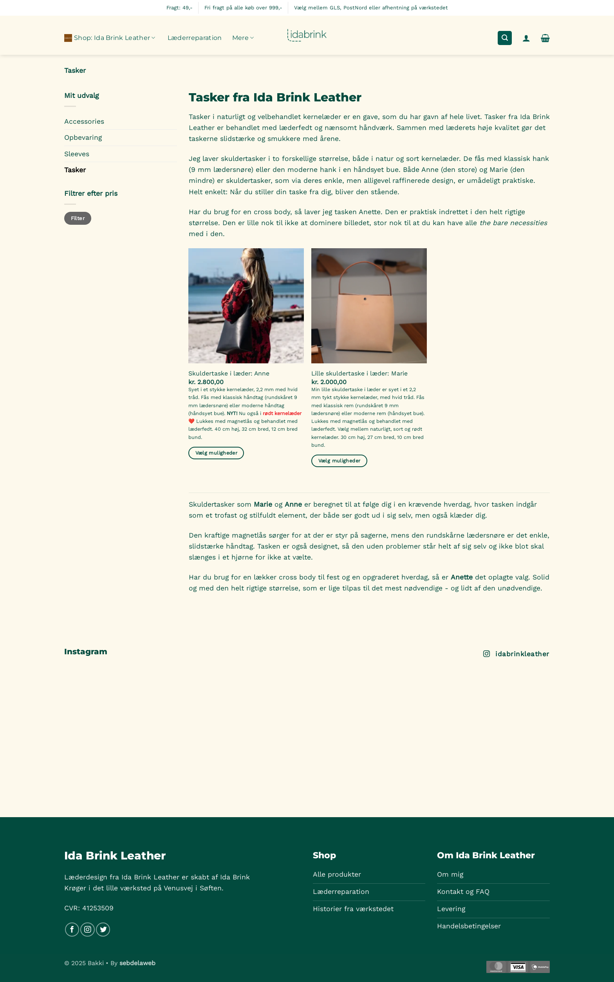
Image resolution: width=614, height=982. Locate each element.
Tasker (75, 170)
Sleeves (76, 154)
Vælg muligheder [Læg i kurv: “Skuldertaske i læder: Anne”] (216, 453)
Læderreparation (195, 38)
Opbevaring (83, 137)
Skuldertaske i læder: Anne (228, 373)
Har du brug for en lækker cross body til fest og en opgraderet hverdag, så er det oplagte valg (358, 577)
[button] (504, 38)
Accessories (84, 121)
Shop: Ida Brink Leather (109, 38)
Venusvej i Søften (193, 888)
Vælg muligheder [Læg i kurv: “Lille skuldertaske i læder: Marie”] (339, 461)
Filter (78, 218)
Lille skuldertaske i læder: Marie (359, 373)
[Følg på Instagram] (87, 929)
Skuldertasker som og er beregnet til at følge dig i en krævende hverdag (329, 504)
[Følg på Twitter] (103, 929)
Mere (243, 38)
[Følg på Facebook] (72, 929)
